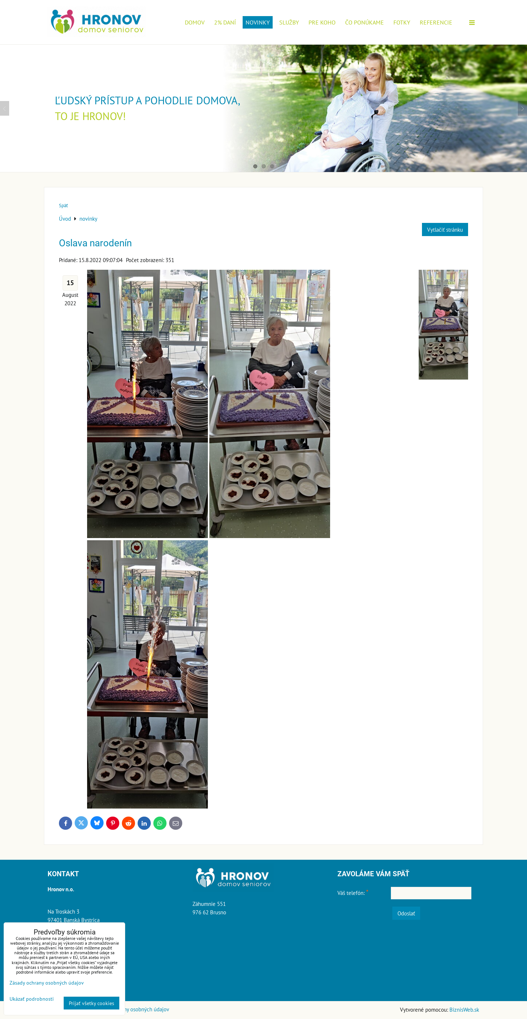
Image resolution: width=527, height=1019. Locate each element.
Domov (195, 22)
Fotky (401, 22)
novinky (258, 22)
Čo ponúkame (364, 22)
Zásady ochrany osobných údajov (131, 1009)
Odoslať (406, 913)
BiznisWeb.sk (464, 1009)
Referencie (436, 22)
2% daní (225, 22)
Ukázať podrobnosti (32, 999)
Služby (289, 22)
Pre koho (322, 22)
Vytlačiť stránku (445, 229)
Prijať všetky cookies (91, 1003)
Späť (63, 205)
